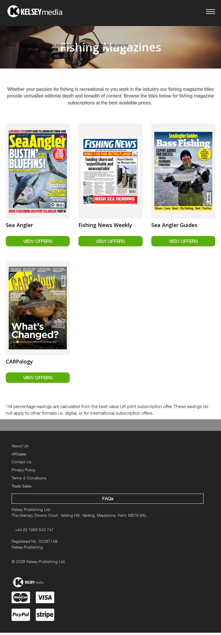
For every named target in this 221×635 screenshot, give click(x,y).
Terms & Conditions (29, 480)
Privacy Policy (23, 472)
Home (11, 45)
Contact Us (22, 464)
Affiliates (19, 456)
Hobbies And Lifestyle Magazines (68, 45)
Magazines (28, 45)
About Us (20, 448)
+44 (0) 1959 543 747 (34, 531)
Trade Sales (22, 488)
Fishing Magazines (113, 45)
